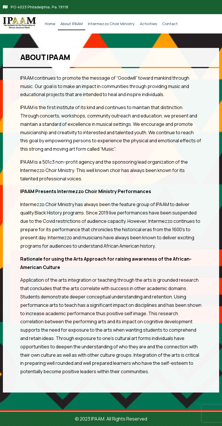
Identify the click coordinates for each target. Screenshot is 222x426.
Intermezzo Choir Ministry (111, 23)
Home (50, 23)
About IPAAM (71, 23)
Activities (148, 23)
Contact (170, 23)
